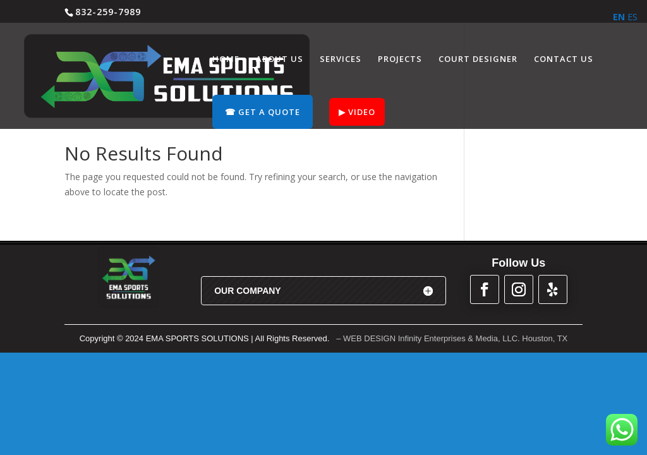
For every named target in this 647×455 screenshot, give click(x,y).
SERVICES (340, 59)
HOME (225, 59)
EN (619, 17)
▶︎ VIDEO (357, 112)
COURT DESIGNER (477, 59)
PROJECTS (400, 59)
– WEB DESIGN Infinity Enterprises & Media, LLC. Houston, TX (451, 338)
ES (632, 17)
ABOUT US (279, 59)
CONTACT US (563, 59)
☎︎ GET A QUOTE (262, 112)
